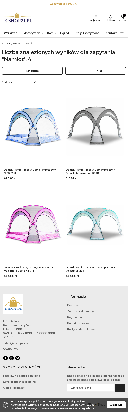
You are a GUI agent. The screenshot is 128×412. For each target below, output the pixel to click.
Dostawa (73, 305)
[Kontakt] (111, 33)
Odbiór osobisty (14, 387)
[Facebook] (5, 358)
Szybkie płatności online (19, 381)
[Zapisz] (120, 388)
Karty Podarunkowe (81, 329)
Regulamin (74, 317)
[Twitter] (17, 358)
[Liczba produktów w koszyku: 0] (122, 18)
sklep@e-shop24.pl (15, 343)
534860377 (10, 349)
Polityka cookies (78, 323)
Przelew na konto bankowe (21, 375)
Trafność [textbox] (7, 82)
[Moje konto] (96, 18)
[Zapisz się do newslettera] (91, 388)
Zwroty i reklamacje (80, 311)
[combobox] (19, 82)
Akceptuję (116, 404)
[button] (12, 33)
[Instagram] (11, 358)
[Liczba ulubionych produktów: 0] (110, 18)
